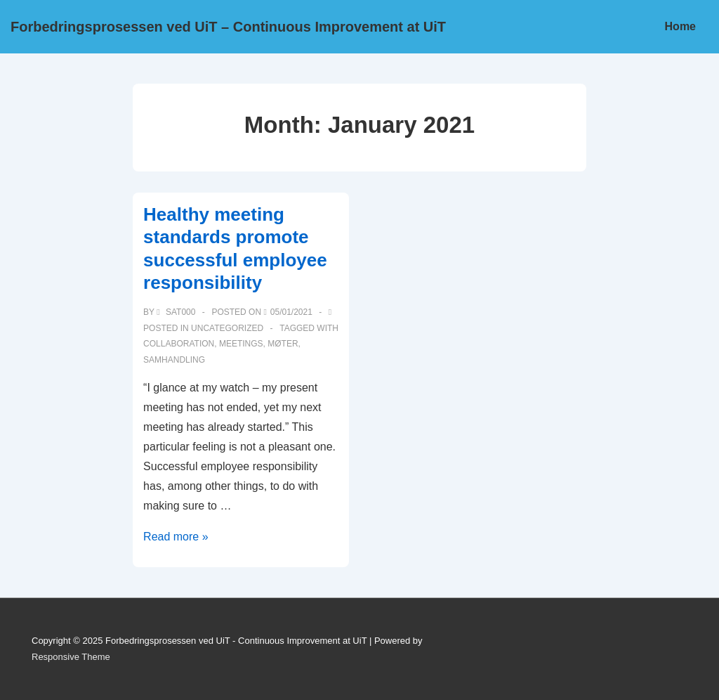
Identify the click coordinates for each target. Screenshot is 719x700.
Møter (283, 344)
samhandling (174, 360)
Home (680, 26)
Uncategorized (227, 328)
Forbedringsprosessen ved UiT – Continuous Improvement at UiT (228, 26)
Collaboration (178, 344)
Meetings (241, 344)
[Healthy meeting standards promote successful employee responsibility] (291, 312)
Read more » (176, 537)
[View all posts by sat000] (177, 312)
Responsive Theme (71, 657)
